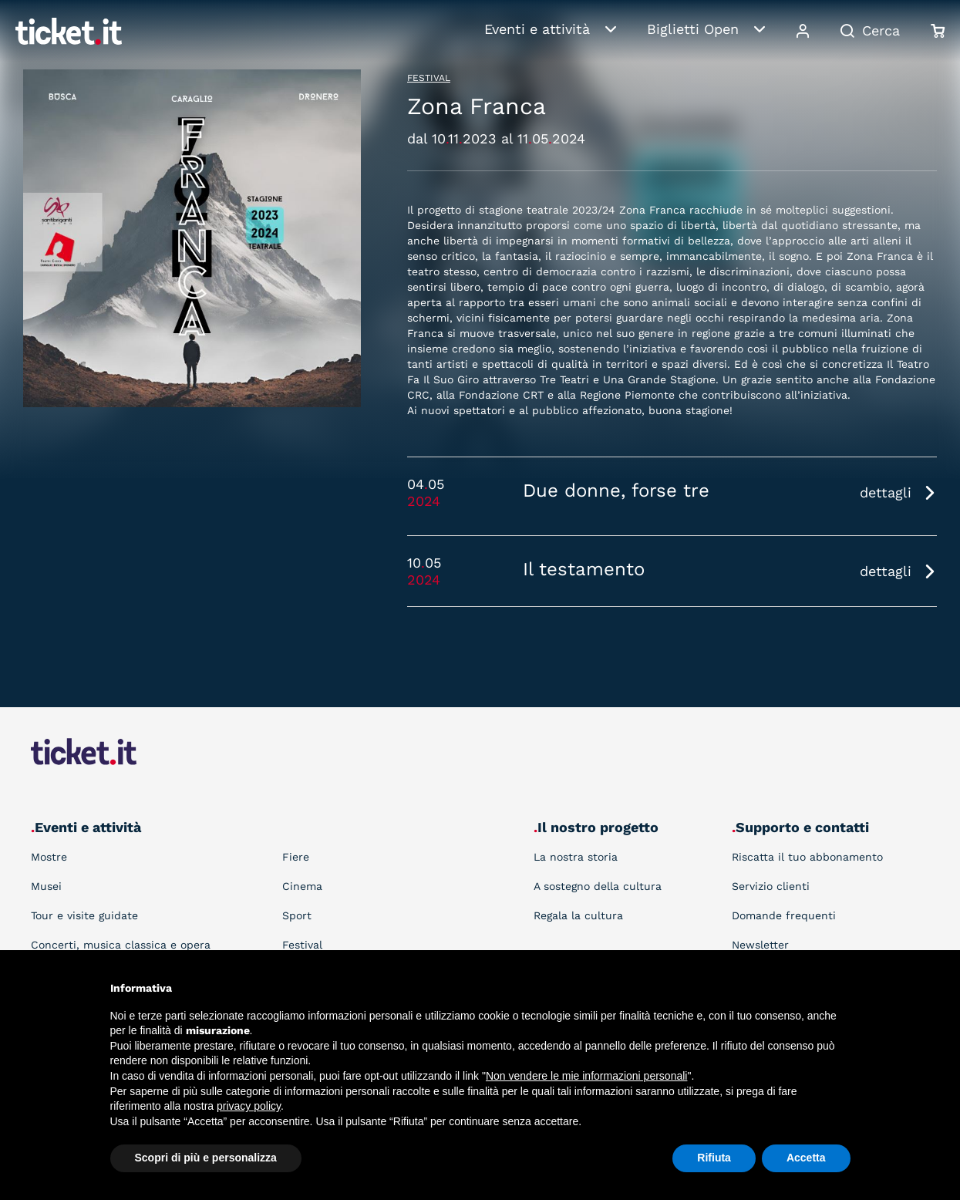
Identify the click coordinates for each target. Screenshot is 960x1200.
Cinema (302, 886)
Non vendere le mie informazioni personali (586, 1076)
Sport (297, 915)
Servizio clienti (771, 886)
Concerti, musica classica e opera (121, 945)
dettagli (885, 492)
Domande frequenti (784, 915)
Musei (46, 886)
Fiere (295, 857)
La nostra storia (576, 857)
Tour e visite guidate (84, 915)
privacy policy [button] (249, 1106)
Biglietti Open (693, 29)
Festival (428, 77)
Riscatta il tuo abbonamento (807, 857)
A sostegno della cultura (598, 886)
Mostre (49, 857)
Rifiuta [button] (714, 1157)
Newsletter (760, 945)
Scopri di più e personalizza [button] (206, 1157)
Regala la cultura (578, 915)
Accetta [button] (806, 1157)
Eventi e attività (537, 29)
